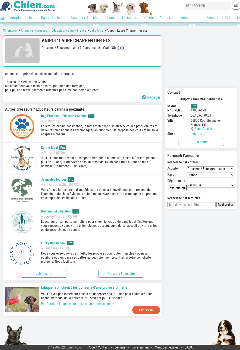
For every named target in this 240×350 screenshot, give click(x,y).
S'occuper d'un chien (86, 17)
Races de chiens (53, 17)
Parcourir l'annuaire (121, 274)
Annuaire (186, 17)
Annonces (166, 17)
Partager (151, 97)
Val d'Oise (96, 30)
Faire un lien (140, 347)
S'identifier (232, 17)
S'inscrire (213, 17)
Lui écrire (201, 142)
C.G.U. (188, 347)
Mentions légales (166, 347)
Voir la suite (43, 274)
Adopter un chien (22, 17)
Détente (148, 17)
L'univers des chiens (122, 17)
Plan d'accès (203, 129)
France (81, 30)
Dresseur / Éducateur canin (55, 30)
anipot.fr (196, 134)
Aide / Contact (99, 347)
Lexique (120, 347)
